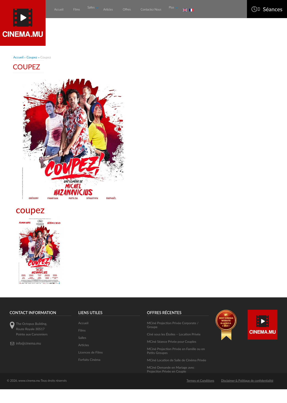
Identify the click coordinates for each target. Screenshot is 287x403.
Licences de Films (90, 352)
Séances (272, 9)
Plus (171, 7)
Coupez (32, 57)
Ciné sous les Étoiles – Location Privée (173, 334)
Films (76, 9)
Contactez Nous (151, 9)
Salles (91, 7)
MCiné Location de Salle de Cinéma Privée (176, 360)
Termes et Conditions (200, 380)
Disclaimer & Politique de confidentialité (247, 380)
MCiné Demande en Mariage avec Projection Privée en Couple (171, 369)
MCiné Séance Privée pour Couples (171, 341)
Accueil (58, 9)
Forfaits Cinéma (89, 360)
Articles (108, 9)
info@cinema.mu (28, 343)
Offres (127, 9)
